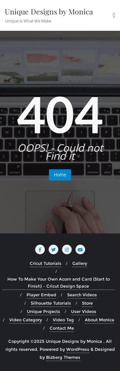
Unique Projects (43, 311)
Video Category (25, 319)
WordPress (77, 349)
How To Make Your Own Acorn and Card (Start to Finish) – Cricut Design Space (58, 282)
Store (87, 303)
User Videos (83, 311)
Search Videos (82, 294)
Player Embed (41, 294)
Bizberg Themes (63, 357)
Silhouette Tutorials (51, 303)
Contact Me (62, 328)
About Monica (99, 319)
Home (60, 175)
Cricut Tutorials (45, 263)
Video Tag (63, 319)
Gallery (79, 263)
